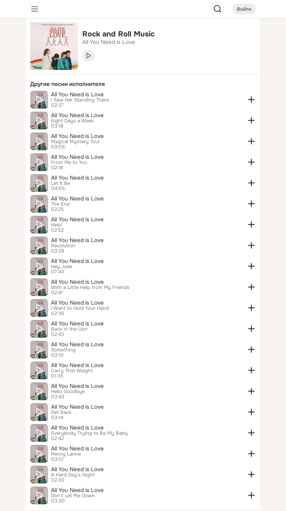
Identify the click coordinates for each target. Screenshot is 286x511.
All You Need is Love (77, 94)
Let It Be (60, 183)
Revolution (63, 245)
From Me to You (69, 162)
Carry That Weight (72, 370)
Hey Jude (61, 266)
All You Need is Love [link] (108, 42)
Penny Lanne (66, 454)
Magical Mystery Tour (75, 141)
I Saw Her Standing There (80, 100)
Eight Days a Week (72, 120)
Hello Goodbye (68, 391)
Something (63, 350)
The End (60, 204)
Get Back (61, 412)
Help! (57, 225)
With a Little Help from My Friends (90, 287)
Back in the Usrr (69, 329)
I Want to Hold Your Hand (80, 308)
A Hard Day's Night (73, 475)
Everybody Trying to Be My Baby (89, 433)
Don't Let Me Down (73, 495)
